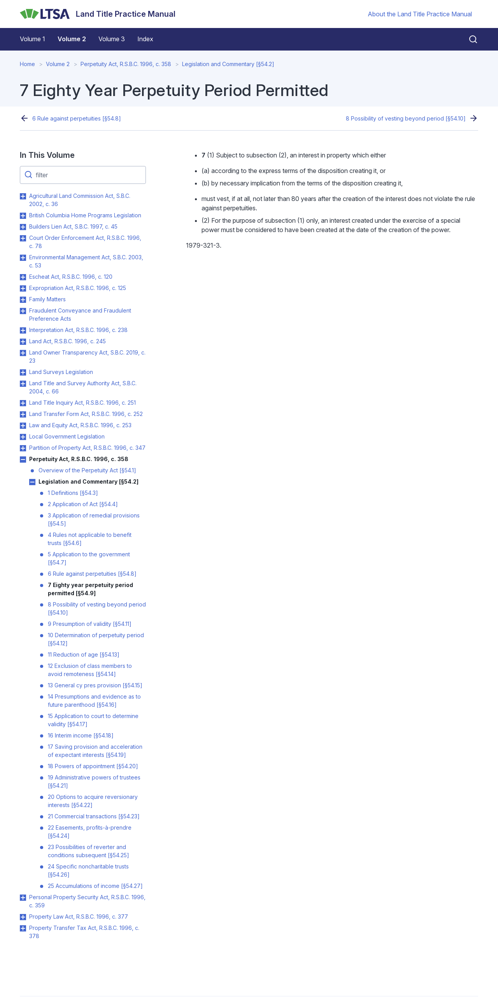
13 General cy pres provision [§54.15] (95, 685)
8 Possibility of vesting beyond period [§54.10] (406, 118)
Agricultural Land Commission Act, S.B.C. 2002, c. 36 (79, 199)
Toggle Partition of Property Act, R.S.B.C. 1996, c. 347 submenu (23, 448)
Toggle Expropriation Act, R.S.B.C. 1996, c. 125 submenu (23, 288)
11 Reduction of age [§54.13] (83, 654)
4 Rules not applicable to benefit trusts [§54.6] (90, 538)
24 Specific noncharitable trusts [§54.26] (88, 870)
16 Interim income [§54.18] (81, 735)
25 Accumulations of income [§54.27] (95, 885)
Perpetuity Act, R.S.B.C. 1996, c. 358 (126, 64)
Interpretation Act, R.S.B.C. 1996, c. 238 (78, 330)
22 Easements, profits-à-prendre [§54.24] (90, 831)
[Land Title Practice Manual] (97, 14)
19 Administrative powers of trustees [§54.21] (94, 781)
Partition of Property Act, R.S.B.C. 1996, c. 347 (87, 447)
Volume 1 (32, 39)
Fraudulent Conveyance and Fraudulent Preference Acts (80, 314)
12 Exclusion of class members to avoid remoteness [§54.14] (90, 669)
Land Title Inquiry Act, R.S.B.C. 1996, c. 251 (82, 402)
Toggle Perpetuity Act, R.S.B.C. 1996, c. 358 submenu (23, 459)
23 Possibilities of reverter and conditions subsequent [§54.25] (88, 851)
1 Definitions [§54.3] (73, 492)
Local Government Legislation (67, 436)
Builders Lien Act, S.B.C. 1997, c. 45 (73, 226)
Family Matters (47, 299)
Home (27, 64)
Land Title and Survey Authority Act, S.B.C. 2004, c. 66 (83, 387)
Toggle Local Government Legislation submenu (23, 437)
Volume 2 (72, 39)
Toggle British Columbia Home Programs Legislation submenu (23, 216)
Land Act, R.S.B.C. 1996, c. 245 (67, 341)
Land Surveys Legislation (61, 372)
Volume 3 (111, 39)
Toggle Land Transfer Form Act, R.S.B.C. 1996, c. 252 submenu (23, 414)
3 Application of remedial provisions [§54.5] (94, 519)
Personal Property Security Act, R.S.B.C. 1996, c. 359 (87, 901)
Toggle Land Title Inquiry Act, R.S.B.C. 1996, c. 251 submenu (23, 403)
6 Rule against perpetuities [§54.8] (76, 118)
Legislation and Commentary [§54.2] (228, 64)
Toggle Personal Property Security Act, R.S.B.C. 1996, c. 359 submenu (23, 898)
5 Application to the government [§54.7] (89, 558)
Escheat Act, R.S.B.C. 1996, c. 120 (70, 276)
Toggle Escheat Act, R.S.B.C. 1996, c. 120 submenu (23, 277)
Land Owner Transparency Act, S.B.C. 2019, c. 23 (87, 356)
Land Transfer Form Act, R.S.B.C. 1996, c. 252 (86, 414)
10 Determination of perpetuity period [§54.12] (96, 639)
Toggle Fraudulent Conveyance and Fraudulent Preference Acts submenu (23, 311)
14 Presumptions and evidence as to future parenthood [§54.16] (94, 700)
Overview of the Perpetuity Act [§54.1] (87, 470)
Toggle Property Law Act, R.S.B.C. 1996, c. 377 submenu (23, 917)
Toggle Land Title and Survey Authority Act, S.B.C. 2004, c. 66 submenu (23, 384)
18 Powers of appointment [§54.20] (93, 766)
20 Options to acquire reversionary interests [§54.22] (93, 800)
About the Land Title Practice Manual (420, 14)
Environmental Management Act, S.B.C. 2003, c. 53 (86, 261)
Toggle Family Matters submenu (23, 300)
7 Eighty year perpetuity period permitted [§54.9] (90, 589)
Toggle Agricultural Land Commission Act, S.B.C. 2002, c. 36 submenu (23, 196)
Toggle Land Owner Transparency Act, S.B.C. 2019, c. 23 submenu (23, 353)
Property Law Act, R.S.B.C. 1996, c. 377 (78, 916)
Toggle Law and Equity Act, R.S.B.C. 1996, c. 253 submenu (23, 426)
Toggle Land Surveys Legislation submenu (23, 372)
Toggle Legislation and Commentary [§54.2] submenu (32, 482)
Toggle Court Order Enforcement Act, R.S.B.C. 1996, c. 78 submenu (23, 238)
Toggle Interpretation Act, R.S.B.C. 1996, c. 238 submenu (23, 330)
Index (145, 39)
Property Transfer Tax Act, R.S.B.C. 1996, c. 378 (84, 931)
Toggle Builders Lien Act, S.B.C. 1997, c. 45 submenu (23, 227)
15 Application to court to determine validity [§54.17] (93, 720)
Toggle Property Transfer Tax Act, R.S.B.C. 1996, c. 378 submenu (23, 928)
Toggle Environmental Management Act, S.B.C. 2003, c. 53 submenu (23, 258)
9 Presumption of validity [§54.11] (90, 623)
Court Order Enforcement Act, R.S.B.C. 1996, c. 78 (85, 241)
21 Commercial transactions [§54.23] (94, 816)
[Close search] (468, 39)
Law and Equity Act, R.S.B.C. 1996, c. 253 (80, 425)
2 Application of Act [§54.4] (83, 504)
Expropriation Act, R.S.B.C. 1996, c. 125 (77, 288)
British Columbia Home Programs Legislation (85, 215)
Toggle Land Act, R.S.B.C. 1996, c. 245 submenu (23, 342)
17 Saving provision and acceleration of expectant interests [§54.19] (95, 750)
